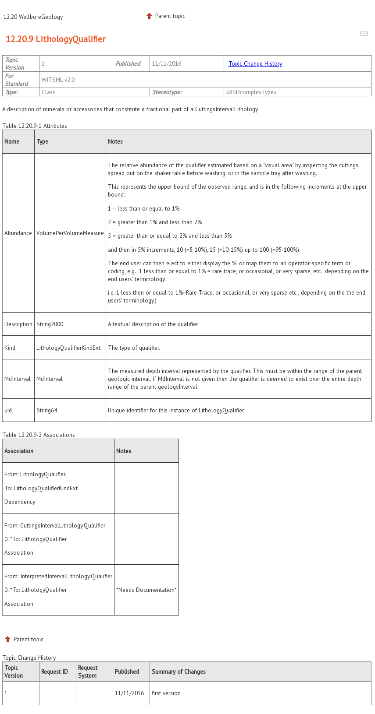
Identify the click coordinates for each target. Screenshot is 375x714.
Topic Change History (255, 63)
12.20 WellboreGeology (33, 17)
